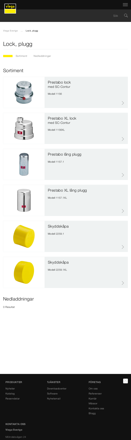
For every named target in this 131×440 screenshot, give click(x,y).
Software (52, 393)
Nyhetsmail (54, 398)
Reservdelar (12, 398)
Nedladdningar (42, 55)
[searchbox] (63, 15)
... (22, 30)
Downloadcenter (57, 388)
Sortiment (21, 55)
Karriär (93, 398)
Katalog (10, 393)
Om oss (93, 388)
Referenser (95, 393)
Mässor (93, 403)
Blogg (92, 413)
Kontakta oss (96, 408)
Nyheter (10, 388)
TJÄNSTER (53, 382)
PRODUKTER (13, 382)
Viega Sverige (10, 30)
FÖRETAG (95, 382)
